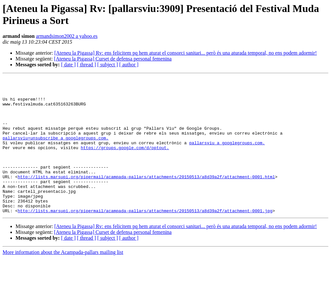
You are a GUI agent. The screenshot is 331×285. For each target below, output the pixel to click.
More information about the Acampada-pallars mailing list (63, 279)
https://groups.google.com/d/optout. (125, 162)
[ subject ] (107, 64)
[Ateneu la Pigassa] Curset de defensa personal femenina (113, 58)
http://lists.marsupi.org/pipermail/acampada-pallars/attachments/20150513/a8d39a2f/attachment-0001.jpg (145, 238)
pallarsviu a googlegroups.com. (227, 156)
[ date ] (68, 64)
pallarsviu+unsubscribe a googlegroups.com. (56, 150)
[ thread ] (86, 64)
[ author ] (129, 64)
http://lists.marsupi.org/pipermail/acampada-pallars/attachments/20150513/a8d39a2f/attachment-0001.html (146, 197)
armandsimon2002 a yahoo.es (67, 36)
